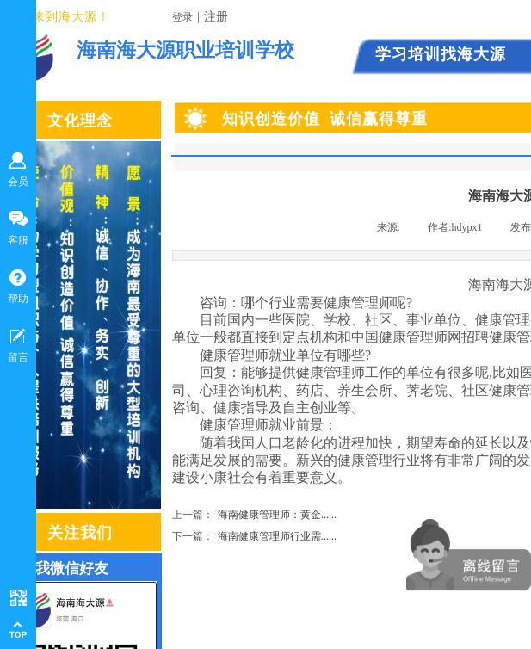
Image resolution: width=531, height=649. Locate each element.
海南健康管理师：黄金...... (254, 515)
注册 (216, 16)
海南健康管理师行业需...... (254, 536)
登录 (182, 17)
